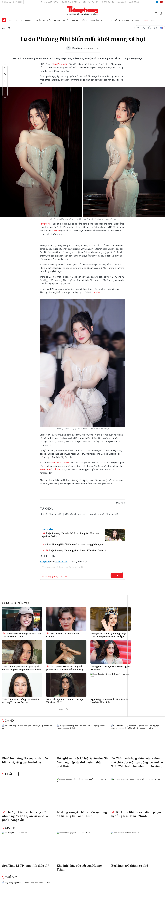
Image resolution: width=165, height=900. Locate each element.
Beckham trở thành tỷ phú (129, 866)
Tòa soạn (121, 2)
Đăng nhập (45, 561)
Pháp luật (74, 20)
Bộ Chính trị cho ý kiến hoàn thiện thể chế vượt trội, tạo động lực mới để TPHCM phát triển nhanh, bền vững (137, 762)
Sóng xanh (29, 20)
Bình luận (5, 87)
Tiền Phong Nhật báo (70, 2)
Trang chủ (4, 20)
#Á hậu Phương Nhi (51, 514)
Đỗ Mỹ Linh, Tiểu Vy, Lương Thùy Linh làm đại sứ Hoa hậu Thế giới (108, 635)
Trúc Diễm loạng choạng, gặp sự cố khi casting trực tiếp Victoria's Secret (22, 668)
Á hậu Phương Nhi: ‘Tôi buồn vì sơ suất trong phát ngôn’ (74, 544)
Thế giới (56, 20)
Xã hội (11, 20)
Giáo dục (125, 20)
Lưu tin (5, 80)
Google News (161, 27)
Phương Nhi (45, 223)
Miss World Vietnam (60, 462)
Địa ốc (38, 20)
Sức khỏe (47, 20)
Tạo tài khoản (61, 561)
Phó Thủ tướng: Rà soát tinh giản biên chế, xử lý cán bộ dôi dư (25, 760)
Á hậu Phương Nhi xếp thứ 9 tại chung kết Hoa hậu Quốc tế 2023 (70, 535)
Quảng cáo (134, 2)
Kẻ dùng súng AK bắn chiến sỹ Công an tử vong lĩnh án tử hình (82, 814)
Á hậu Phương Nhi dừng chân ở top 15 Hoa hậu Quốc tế (75, 550)
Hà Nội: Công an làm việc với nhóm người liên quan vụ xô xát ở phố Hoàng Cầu (25, 816)
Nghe (5, 66)
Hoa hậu (145, 20)
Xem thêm (161, 20)
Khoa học (135, 20)
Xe (102, 20)
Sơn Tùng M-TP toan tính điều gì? (25, 866)
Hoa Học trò (108, 2)
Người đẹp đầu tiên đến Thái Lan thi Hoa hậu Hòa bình (109, 701)
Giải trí (117, 20)
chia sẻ (138, 28)
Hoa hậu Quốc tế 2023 (50, 469)
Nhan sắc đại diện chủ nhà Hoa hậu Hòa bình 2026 (65, 701)
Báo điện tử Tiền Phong (82, 10)
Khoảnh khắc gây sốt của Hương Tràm (79, 867)
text (144, 28)
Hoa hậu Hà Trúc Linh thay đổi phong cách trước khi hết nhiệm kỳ (64, 668)
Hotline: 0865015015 (49, 2)
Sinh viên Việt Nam (91, 2)
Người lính (94, 20)
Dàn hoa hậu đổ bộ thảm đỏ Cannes (62, 635)
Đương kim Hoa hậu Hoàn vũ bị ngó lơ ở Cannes (110, 668)
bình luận (155, 27)
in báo (149, 27)
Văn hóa (109, 20)
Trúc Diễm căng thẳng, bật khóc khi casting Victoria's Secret (21, 701)
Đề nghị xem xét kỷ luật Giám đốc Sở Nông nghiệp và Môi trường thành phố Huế (82, 762)
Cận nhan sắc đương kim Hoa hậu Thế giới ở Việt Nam (21, 635)
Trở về (5, 94)
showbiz (96, 292)
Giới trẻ (65, 20)
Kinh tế (19, 20)
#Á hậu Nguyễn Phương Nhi (104, 514)
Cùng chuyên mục (16, 603)
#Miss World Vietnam (75, 514)
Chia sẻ (5, 73)
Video (153, 20)
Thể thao (84, 20)
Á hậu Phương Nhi (60, 64)
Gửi (116, 575)
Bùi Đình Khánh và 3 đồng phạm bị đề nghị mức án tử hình (136, 814)
